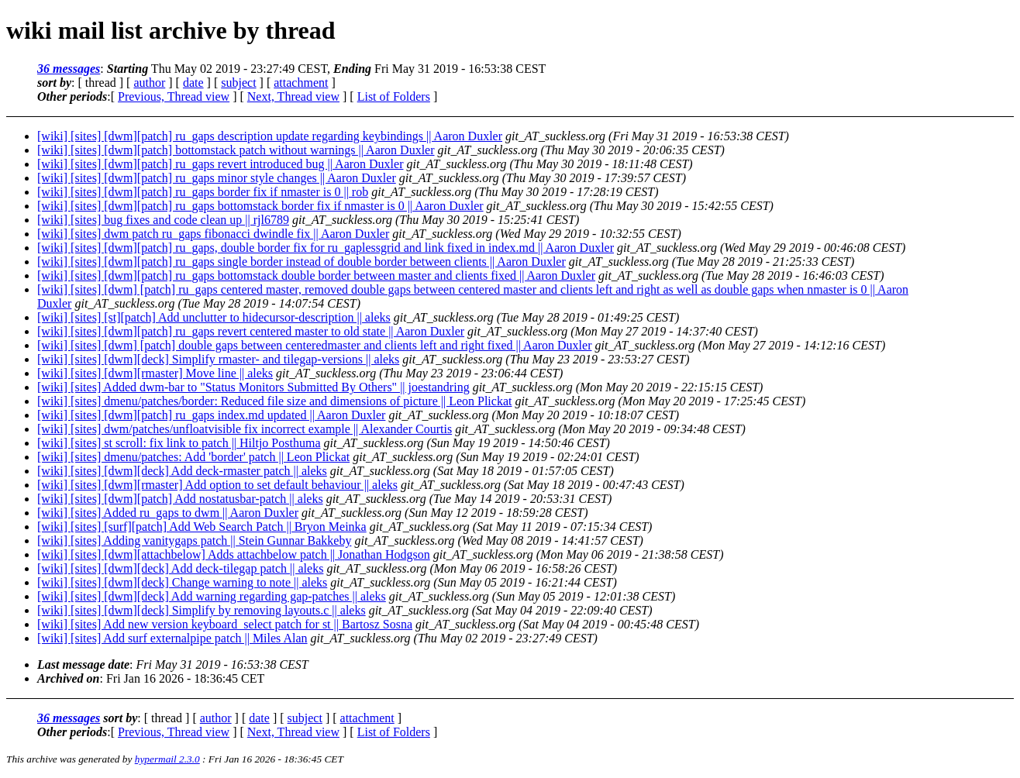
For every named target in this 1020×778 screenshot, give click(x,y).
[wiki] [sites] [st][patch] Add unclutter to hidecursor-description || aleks (214, 317)
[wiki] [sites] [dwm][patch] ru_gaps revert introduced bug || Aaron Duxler (220, 163)
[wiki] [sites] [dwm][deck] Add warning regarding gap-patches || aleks (211, 596)
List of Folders (393, 96)
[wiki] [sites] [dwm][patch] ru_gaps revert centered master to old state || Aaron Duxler (250, 331)
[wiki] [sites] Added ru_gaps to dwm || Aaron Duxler (167, 512)
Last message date (83, 664)
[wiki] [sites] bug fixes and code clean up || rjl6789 (163, 219)
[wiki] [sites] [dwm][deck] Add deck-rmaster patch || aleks (182, 470)
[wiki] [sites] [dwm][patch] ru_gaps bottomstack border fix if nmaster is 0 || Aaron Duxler (260, 205)
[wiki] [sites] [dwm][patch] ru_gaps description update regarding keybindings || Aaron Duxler (269, 136)
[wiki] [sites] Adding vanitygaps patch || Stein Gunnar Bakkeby (194, 540)
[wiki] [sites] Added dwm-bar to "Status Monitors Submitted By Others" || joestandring (253, 387)
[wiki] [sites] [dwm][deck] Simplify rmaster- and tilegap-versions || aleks (218, 359)
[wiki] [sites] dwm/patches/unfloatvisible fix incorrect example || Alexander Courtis (244, 428)
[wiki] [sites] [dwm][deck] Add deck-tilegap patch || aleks (180, 568)
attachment (301, 82)
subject (238, 82)
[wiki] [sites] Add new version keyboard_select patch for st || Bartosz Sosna (224, 624)
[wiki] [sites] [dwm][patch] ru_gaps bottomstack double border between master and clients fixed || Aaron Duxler (316, 275)
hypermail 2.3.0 (167, 759)
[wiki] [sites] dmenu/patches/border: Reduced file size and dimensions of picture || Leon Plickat (274, 401)
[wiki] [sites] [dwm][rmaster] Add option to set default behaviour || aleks (217, 484)
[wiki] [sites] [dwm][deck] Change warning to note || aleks (182, 582)
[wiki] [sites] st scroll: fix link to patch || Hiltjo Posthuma (178, 442)
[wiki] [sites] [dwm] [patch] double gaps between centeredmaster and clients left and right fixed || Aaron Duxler (314, 345)
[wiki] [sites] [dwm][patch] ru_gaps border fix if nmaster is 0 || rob (202, 191)
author (149, 82)
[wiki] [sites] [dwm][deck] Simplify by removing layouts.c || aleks (201, 610)
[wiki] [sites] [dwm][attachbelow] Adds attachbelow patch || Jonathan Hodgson (233, 554)
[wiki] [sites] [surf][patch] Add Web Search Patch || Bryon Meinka (202, 526)
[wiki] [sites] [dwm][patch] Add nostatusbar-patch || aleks (180, 498)
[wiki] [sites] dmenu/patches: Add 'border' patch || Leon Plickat (193, 456)
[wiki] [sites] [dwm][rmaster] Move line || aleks (155, 373)
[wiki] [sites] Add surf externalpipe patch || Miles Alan (172, 638)
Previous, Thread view (173, 96)
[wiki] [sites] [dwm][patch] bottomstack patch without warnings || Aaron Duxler (236, 150)
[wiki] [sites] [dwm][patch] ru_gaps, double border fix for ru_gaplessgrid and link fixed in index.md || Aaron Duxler (325, 247)
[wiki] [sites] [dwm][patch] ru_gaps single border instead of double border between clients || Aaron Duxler (301, 261)
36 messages (68, 68)
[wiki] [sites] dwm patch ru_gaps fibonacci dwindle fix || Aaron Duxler (213, 233)
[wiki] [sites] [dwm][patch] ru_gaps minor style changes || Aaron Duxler (216, 177)
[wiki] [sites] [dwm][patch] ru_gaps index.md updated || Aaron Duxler (211, 415)
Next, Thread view (293, 96)
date (193, 82)
